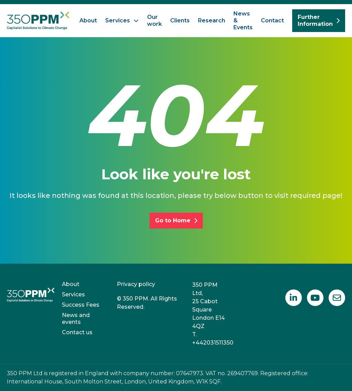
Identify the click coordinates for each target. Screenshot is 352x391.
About (88, 20)
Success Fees (80, 305)
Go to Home (176, 220)
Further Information (319, 20)
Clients (180, 20)
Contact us (77, 332)
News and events (76, 318)
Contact (272, 20)
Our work (154, 20)
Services (117, 20)
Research (211, 20)
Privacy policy (136, 284)
